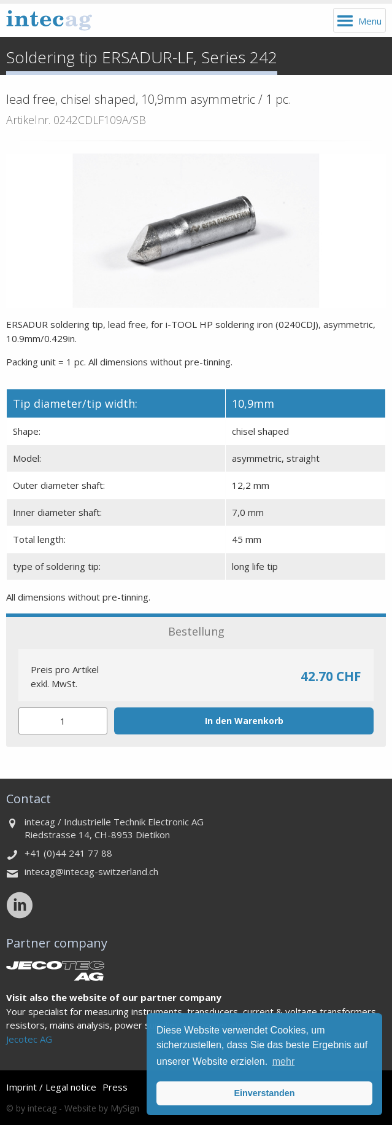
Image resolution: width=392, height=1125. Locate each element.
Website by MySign (101, 1108)
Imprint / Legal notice (51, 1087)
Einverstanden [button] (264, 1093)
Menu (370, 21)
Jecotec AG (29, 1039)
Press (115, 1087)
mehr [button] (283, 1061)
